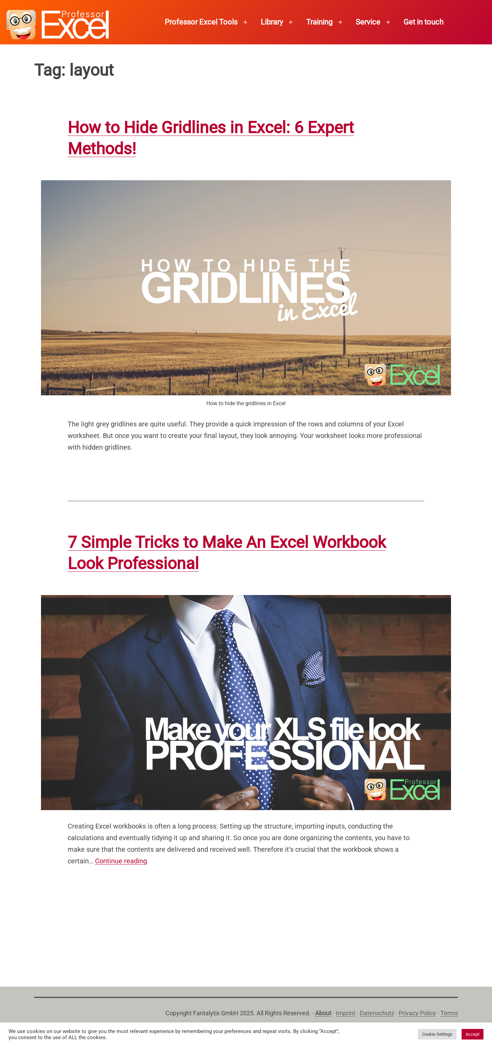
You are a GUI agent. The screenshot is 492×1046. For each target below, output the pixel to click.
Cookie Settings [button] (437, 1034)
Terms (449, 1013)
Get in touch (423, 22)
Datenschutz (377, 1013)
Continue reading (121, 861)
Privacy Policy (417, 1013)
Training (319, 22)
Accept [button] (472, 1034)
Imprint (345, 1013)
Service (368, 22)
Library (272, 22)
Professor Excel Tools (201, 22)
